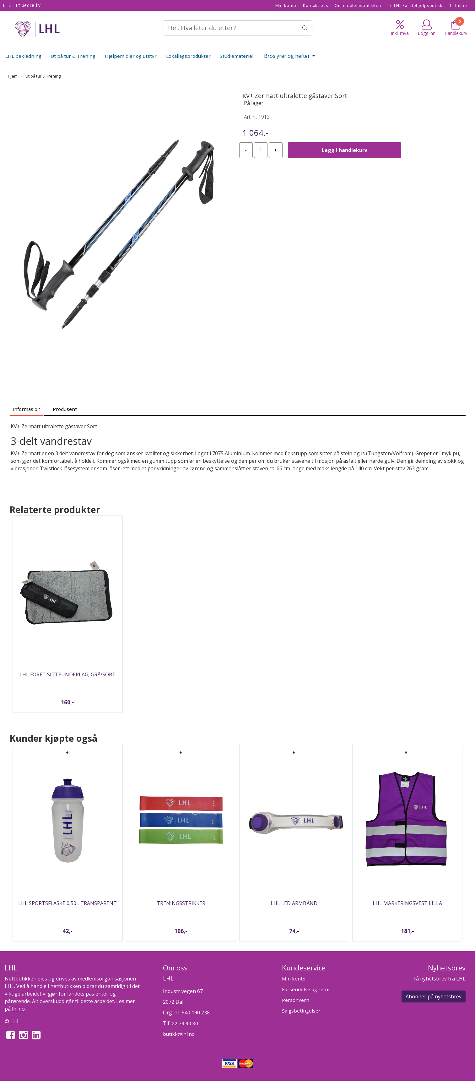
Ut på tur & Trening (73, 56)
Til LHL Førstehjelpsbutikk (415, 5)
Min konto (286, 5)
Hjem (13, 76)
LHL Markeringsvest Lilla (407, 903)
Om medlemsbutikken (358, 5)
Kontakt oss (315, 5)
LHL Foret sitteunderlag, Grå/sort (67, 674)
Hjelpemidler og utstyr (131, 56)
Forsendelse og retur (306, 989)
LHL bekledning (23, 56)
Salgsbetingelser (301, 1010)
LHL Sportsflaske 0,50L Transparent (67, 903)
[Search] (238, 27)
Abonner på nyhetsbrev (434, 996)
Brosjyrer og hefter (287, 55)
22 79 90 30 (185, 1023)
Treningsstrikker (181, 903)
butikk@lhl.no (179, 1034)
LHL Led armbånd (294, 903)
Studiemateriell (237, 56)
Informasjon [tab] (26, 409)
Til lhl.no (458, 5)
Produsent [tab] (65, 409)
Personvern (295, 1000)
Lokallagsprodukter (188, 56)
